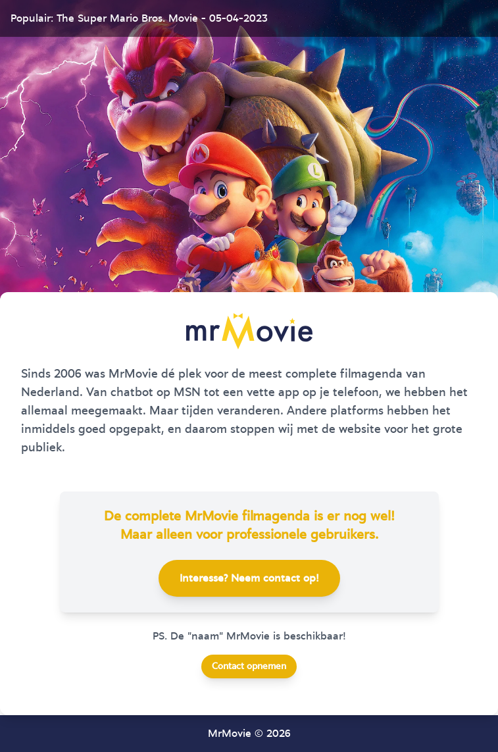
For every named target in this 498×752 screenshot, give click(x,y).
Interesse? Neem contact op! (249, 578)
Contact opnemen (249, 666)
